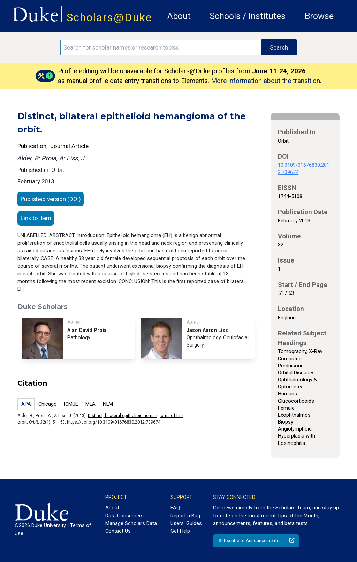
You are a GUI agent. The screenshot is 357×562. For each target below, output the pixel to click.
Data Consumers (124, 515)
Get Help (180, 531)
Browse (319, 16)
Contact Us (118, 531)
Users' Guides (186, 523)
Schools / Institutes (248, 16)
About (179, 16)
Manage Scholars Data (131, 523)
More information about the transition (265, 81)
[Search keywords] (160, 47)
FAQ (175, 507)
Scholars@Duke (109, 17)
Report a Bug (185, 515)
